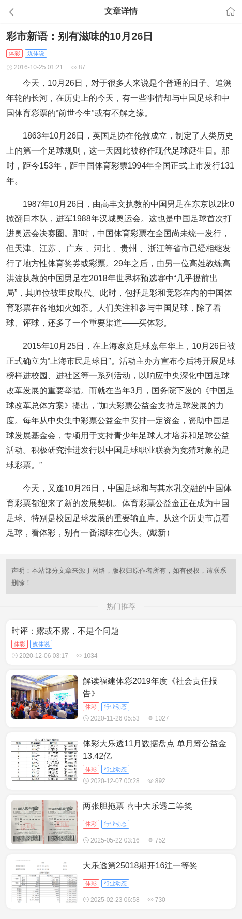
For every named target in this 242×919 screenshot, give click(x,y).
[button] (37, 12)
